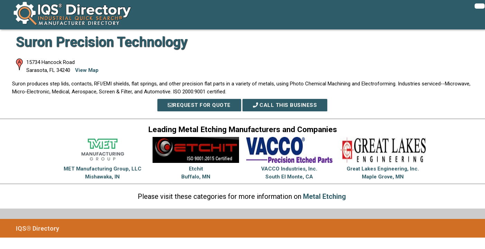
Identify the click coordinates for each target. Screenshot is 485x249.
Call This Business (285, 105)
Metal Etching (324, 196)
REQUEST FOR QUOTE (199, 105)
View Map (87, 70)
